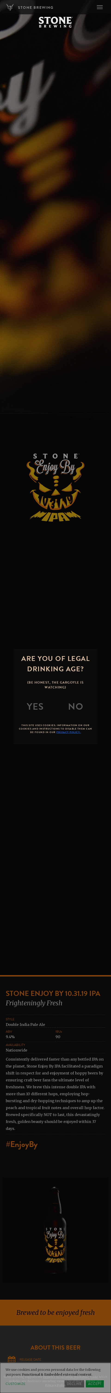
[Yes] (35, 707)
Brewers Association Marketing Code (70, 1377)
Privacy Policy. (68, 732)
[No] (76, 707)
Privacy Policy (55, 1385)
